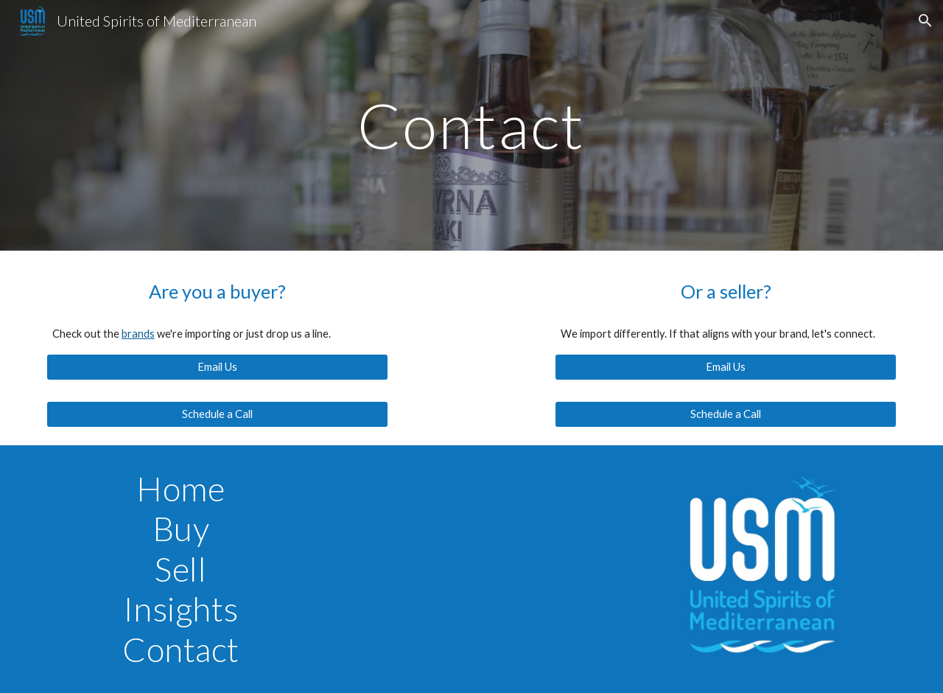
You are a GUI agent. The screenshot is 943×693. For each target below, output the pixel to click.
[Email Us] (217, 367)
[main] (471, 125)
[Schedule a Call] (217, 414)
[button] (925, 20)
